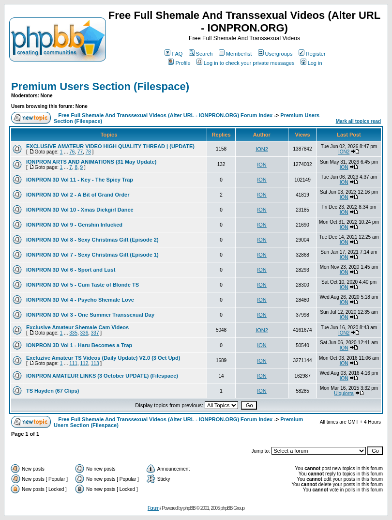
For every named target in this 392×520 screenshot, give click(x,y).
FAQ (173, 54)
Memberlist (235, 54)
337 (95, 333)
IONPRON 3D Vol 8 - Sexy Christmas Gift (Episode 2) (92, 240)
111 (73, 363)
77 (80, 151)
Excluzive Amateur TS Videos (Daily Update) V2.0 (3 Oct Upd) (103, 358)
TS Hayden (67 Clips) (52, 391)
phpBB (189, 508)
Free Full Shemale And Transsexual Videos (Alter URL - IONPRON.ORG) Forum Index (165, 115)
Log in (311, 63)
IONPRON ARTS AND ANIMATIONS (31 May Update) (91, 162)
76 (72, 151)
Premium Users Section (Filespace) (100, 86)
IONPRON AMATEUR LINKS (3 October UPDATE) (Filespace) (102, 376)
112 (84, 363)
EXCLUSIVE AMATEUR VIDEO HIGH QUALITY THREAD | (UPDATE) (110, 146)
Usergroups (275, 54)
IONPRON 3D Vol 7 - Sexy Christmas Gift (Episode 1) (92, 255)
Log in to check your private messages (245, 63)
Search (201, 54)
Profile (179, 63)
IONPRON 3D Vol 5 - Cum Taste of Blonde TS (82, 285)
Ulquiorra (344, 393)
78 (88, 151)
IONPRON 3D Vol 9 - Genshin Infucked (74, 225)
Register (312, 54)
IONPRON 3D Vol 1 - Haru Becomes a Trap (79, 345)
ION (262, 165)
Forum (153, 508)
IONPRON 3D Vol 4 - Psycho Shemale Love (80, 300)
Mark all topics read (358, 121)
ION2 (262, 149)
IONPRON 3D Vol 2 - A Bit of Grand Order (78, 195)
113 (95, 363)
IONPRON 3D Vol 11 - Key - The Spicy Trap (79, 180)
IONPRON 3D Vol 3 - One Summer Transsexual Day (90, 315)
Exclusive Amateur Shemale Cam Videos (77, 327)
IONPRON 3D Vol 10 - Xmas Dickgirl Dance (80, 210)
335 (73, 333)
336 (84, 333)
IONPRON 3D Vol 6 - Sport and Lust (70, 270)
